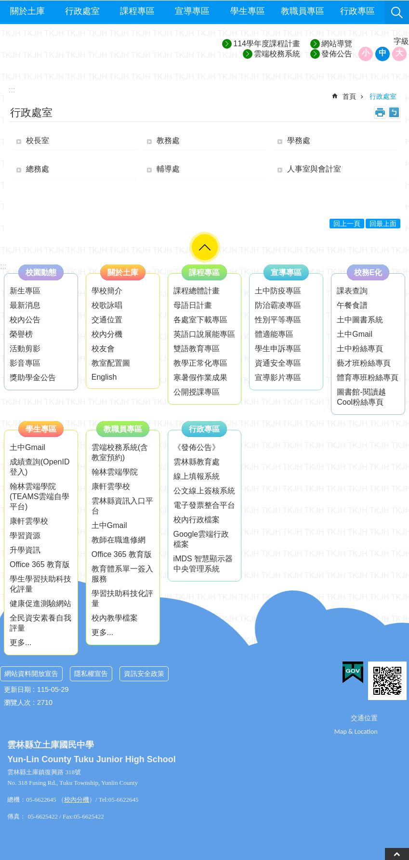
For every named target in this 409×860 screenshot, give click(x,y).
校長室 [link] (37, 140)
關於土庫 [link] (27, 11)
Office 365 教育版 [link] (40, 564)
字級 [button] (401, 41)
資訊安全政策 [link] (144, 673)
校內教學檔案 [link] (115, 618)
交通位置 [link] (107, 320)
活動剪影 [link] (25, 348)
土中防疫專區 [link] (278, 291)
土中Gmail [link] (354, 334)
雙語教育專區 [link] (196, 348)
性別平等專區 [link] (278, 320)
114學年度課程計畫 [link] (266, 44)
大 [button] (399, 53)
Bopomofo (394, 112)
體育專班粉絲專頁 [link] (367, 377)
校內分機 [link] (107, 334)
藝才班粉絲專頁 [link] (364, 363)
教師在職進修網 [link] (118, 540)
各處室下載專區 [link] (200, 320)
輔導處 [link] (168, 169)
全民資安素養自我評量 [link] (40, 623)
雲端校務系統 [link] (277, 54)
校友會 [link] (103, 348)
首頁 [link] (349, 96)
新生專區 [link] (25, 291)
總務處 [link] (37, 169)
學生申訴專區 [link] (278, 348)
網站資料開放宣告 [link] (31, 673)
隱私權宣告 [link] (91, 673)
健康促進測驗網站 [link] (40, 603)
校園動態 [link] (41, 272)
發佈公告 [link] (336, 54)
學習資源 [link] (25, 535)
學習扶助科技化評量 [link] (122, 598)
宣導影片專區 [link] (278, 377)
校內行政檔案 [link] (196, 520)
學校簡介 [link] (107, 291)
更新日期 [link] (17, 689)
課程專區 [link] (137, 11)
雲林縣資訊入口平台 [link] (122, 506)
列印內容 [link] (380, 112)
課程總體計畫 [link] (196, 291)
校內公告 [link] (25, 320)
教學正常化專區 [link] (200, 363)
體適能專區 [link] (274, 334)
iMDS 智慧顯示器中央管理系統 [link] (203, 564)
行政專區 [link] (357, 11)
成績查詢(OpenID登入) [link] (39, 467)
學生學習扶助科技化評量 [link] (40, 584)
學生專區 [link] (247, 11)
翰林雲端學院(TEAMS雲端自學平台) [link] (39, 496)
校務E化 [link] (368, 272)
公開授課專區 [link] (196, 392)
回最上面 (382, 223)
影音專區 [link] (25, 363)
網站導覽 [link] (336, 44)
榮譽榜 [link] (21, 334)
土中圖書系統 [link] (360, 320)
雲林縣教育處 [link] (196, 462)
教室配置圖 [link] (111, 363)
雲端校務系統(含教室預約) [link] (120, 452)
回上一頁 (346, 223)
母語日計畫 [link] (192, 305)
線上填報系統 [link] (196, 476)
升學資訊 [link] (25, 550)
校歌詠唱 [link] (107, 305)
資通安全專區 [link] (278, 363)
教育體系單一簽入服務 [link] (122, 574)
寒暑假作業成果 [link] (200, 377)
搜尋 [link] (397, 12)
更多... (20, 642)
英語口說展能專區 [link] (204, 334)
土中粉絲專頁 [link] (360, 348)
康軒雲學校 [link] (29, 521)
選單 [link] (204, 247)
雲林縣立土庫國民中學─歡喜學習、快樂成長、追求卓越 (87, 48)
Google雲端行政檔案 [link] (201, 539)
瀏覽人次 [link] (17, 702)
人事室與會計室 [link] (314, 169)
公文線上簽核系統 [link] (204, 491)
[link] (353, 673)
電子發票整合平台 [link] (204, 505)
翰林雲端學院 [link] (115, 472)
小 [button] (365, 53)
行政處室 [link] (82, 11)
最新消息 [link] (25, 305)
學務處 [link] (298, 140)
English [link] (104, 377)
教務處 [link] (168, 140)
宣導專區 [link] (192, 11)
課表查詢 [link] (352, 291)
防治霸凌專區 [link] (278, 305)
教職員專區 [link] (302, 11)
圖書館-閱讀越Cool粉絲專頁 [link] (361, 397)
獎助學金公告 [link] (33, 377)
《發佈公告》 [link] (196, 447)
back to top (397, 854)
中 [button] (382, 53)
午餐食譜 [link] (352, 305)
